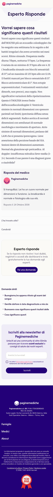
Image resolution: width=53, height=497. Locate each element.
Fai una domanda (26, 269)
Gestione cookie (40, 468)
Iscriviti (26, 370)
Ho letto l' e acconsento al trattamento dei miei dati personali (26, 363)
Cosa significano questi (15, 314)
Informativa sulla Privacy (24, 362)
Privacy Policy (28, 468)
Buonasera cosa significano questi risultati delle (27, 309)
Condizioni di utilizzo (14, 468)
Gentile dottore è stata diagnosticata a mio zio (26, 304)
